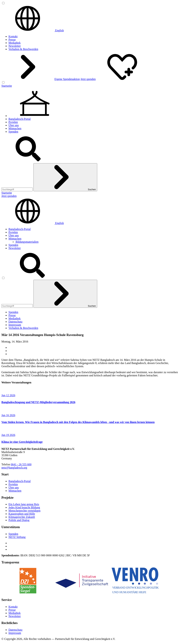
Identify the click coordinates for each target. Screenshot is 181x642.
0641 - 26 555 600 (21, 464)
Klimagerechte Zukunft (21, 516)
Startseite (6, 85)
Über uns (13, 125)
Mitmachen (14, 128)
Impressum (14, 324)
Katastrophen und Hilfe (21, 513)
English (32, 30)
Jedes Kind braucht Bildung (24, 507)
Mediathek (14, 42)
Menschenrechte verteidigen (24, 510)
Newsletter (14, 45)
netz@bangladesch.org (14, 467)
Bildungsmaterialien (27, 241)
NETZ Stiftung (16, 537)
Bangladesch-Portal (19, 118)
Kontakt (13, 36)
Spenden (13, 131)
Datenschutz (15, 321)
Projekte (13, 122)
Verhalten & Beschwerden (23, 49)
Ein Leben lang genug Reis (23, 504)
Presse (12, 39)
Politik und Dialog (18, 520)
